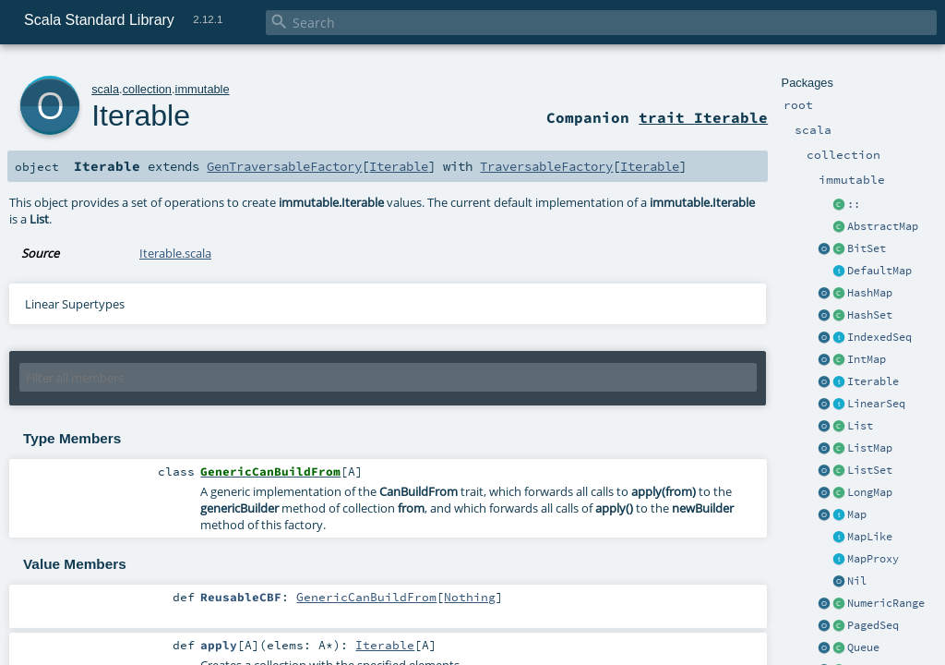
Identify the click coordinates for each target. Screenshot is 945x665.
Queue (863, 647)
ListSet (869, 470)
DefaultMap (879, 270)
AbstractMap (882, 226)
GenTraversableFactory (284, 166)
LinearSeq (876, 403)
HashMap (869, 292)
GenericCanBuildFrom (366, 596)
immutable (202, 89)
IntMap (866, 359)
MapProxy (873, 558)
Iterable (873, 381)
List (860, 425)
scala (105, 89)
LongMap (869, 492)
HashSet (869, 314)
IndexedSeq (879, 337)
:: (853, 204)
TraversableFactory (546, 166)
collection (147, 89)
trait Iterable (703, 117)
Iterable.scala (175, 253)
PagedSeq (873, 625)
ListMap (869, 447)
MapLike (869, 536)
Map (857, 514)
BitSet (866, 248)
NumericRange (886, 603)
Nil (857, 580)
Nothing (470, 596)
